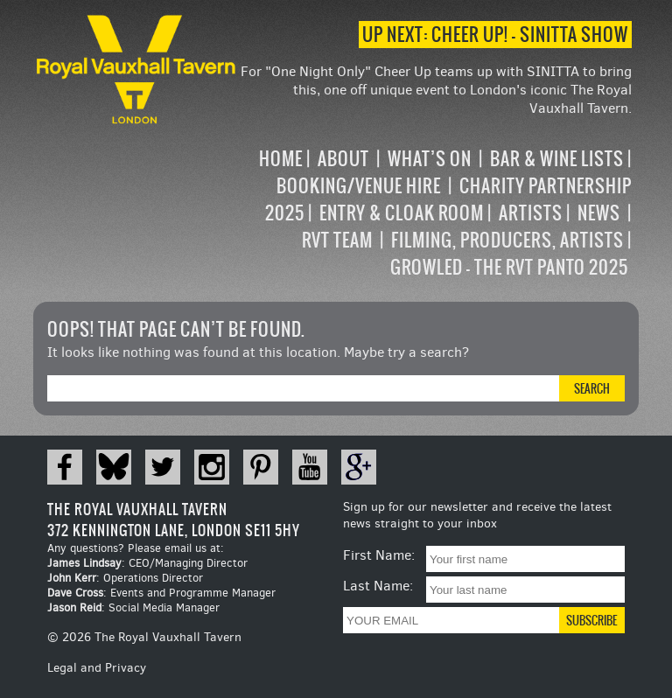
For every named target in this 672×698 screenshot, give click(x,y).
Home (281, 158)
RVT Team (337, 240)
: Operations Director (125, 577)
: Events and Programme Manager (161, 592)
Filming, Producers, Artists (507, 240)
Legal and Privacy (96, 668)
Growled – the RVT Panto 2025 (509, 267)
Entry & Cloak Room (401, 213)
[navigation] (435, 213)
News (599, 213)
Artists (531, 213)
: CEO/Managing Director (147, 562)
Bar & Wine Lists (557, 158)
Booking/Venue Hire (358, 185)
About (343, 158)
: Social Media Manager (133, 607)
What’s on (430, 158)
